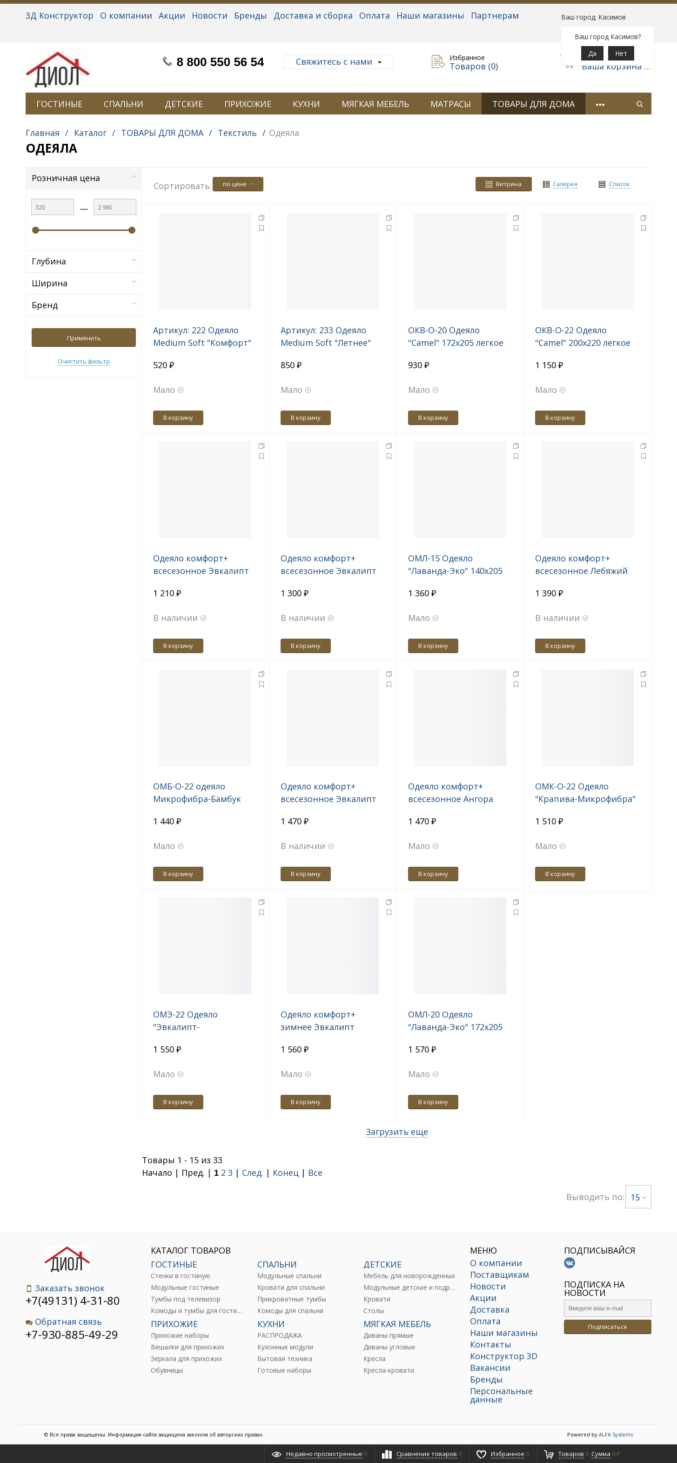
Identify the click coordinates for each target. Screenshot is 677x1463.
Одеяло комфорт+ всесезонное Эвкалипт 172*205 (328, 571)
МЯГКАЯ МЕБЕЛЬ (375, 103)
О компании (126, 15)
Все (315, 1172)
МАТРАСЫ (450, 103)
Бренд (84, 304)
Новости (210, 15)
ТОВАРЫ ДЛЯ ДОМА (533, 103)
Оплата (374, 15)
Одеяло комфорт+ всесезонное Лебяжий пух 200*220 (581, 571)
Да (592, 53)
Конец (286, 1172)
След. (252, 1172)
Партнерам (495, 15)
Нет (621, 53)
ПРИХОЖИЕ (247, 103)
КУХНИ (306, 103)
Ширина (84, 283)
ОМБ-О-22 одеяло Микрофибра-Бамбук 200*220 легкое (197, 799)
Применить (84, 338)
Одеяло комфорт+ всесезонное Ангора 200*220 (450, 799)
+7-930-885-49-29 (72, 1334)
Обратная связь (64, 1321)
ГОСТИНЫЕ (59, 103)
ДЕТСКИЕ (184, 103)
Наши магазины (430, 15)
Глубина (84, 261)
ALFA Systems (616, 1434)
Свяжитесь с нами (339, 61)
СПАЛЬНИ (123, 103)
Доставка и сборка (313, 15)
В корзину (178, 417)
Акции (172, 15)
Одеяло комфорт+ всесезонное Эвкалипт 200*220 (328, 799)
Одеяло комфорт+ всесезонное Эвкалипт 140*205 (201, 571)
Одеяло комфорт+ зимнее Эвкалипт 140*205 (318, 1027)
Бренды (250, 15)
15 (638, 1197)
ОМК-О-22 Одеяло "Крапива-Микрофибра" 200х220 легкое (585, 799)
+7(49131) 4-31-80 (73, 1300)
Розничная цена (84, 177)
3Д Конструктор (60, 15)
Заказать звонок (65, 1288)
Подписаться (607, 1326)
